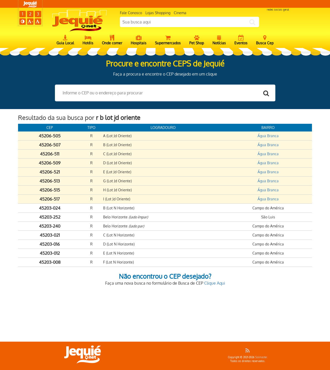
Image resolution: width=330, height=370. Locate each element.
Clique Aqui (214, 283)
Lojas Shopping (157, 13)
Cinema (180, 13)
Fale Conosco (131, 13)
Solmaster (261, 357)
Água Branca (268, 136)
